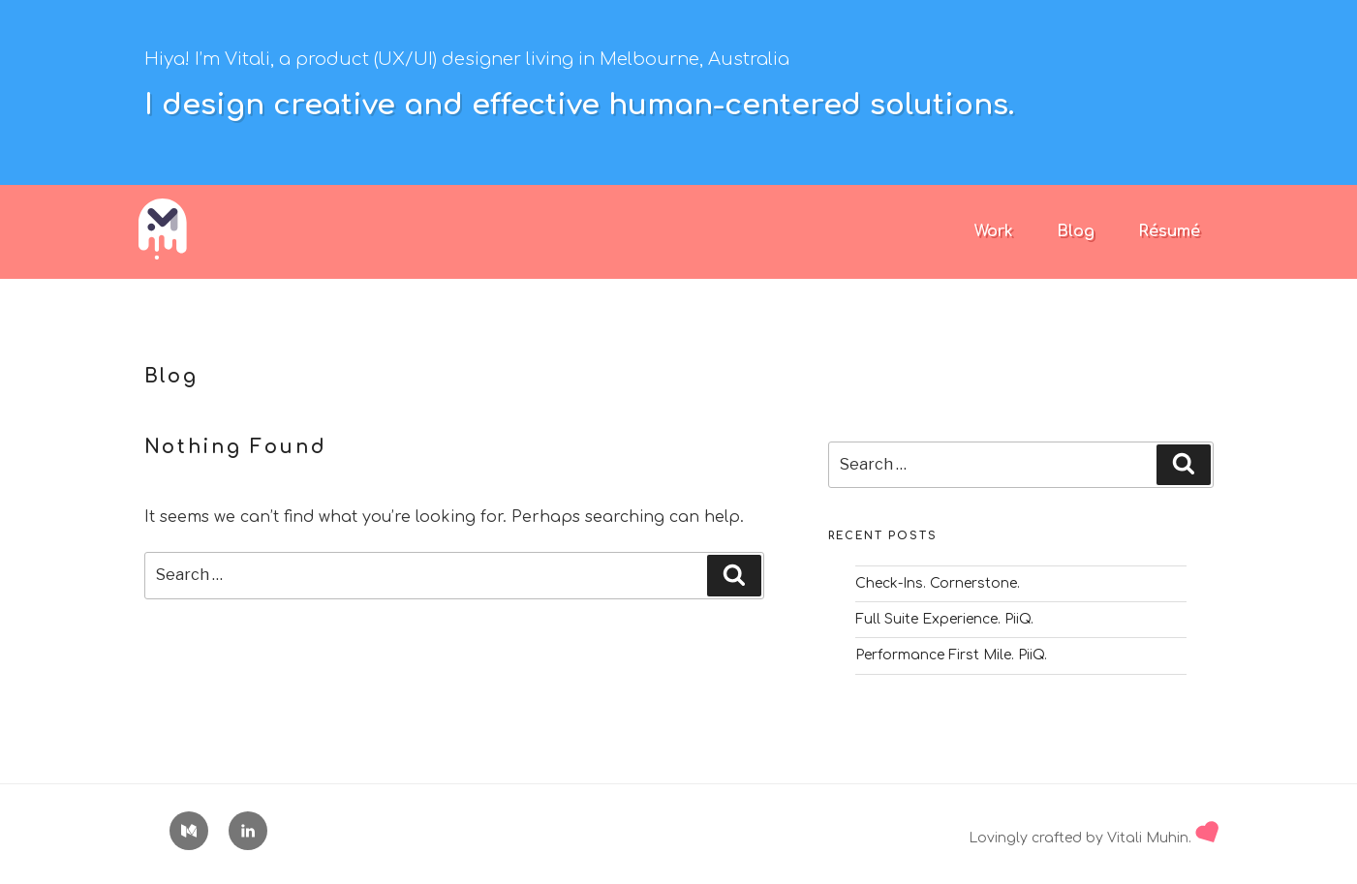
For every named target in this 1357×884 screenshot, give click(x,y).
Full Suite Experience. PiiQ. (944, 619)
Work (993, 231)
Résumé (1169, 231)
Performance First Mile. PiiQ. (951, 655)
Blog (1076, 231)
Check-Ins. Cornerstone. (937, 583)
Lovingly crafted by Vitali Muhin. (1093, 838)
